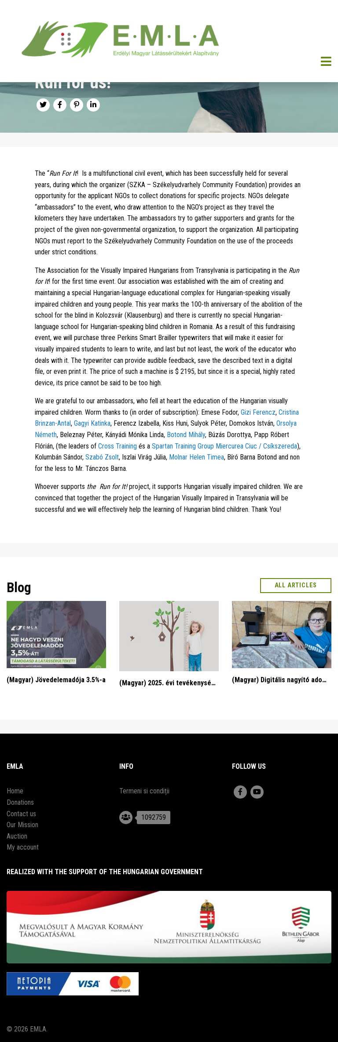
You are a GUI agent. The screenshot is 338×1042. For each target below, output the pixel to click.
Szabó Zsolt (102, 457)
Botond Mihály (186, 435)
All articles (296, 585)
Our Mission (22, 825)
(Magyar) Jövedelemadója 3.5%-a (56, 680)
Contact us (21, 814)
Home (15, 791)
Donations (20, 802)
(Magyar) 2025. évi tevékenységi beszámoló (169, 683)
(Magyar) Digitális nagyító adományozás (281, 680)
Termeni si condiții (144, 791)
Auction (17, 836)
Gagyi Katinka (92, 423)
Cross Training (117, 446)
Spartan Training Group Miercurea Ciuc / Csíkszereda (224, 446)
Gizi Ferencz (258, 412)
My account (23, 847)
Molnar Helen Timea (196, 457)
